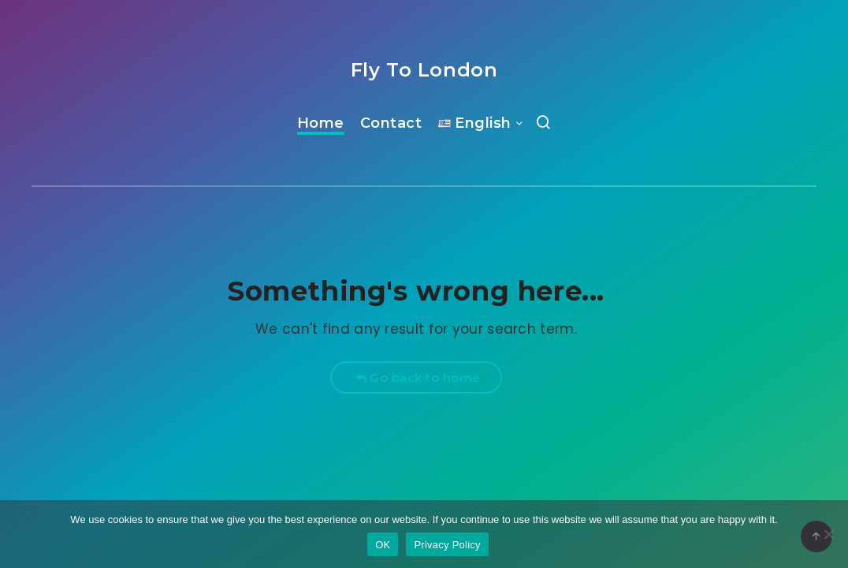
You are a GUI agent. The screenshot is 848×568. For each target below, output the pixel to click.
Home (320, 123)
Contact (391, 123)
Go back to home (418, 377)
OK (382, 545)
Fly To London (424, 69)
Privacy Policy (447, 545)
